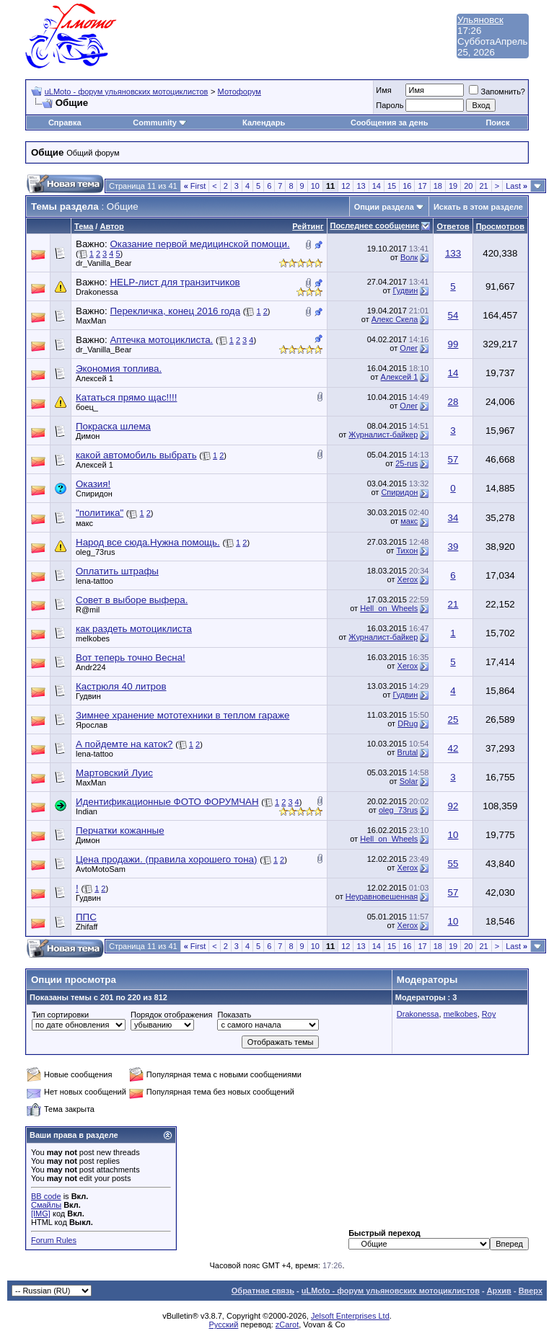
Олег (409, 348)
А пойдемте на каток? (124, 744)
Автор (111, 226)
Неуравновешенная (382, 896)
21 (483, 186)
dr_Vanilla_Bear (103, 263)
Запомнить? (497, 91)
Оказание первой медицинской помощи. (199, 244)
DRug (407, 723)
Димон (88, 436)
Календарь (263, 122)
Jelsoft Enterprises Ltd (350, 1315)
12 (345, 186)
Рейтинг (307, 226)
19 (453, 186)
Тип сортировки (60, 1014)
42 (453, 748)
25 (453, 719)
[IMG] (40, 1213)
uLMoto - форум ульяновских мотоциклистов (126, 91)
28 (453, 401)
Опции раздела (384, 206)
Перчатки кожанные (120, 830)
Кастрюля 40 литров (121, 686)
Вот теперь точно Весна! (130, 657)
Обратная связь (263, 1290)
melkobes (93, 638)
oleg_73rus (95, 552)
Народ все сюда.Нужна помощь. (148, 542)
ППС (86, 917)
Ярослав (91, 725)
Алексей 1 (94, 378)
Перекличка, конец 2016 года (175, 311)
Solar (409, 781)
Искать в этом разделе (478, 206)
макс (84, 523)
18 (438, 186)
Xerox (407, 579)
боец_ (87, 407)
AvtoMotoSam (101, 869)
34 (453, 517)
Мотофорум (239, 91)
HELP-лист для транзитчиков (174, 282)
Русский (224, 1324)
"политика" (99, 512)
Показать (234, 1014)
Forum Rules (53, 1240)
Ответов (452, 226)
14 (376, 186)
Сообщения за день (389, 122)
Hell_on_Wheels (389, 608)
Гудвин (405, 290)
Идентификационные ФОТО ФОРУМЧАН (167, 801)
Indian (86, 811)
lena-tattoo (94, 580)
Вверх (530, 1290)
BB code (46, 1196)
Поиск (497, 122)
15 (391, 186)
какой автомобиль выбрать (136, 455)
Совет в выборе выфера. (132, 599)
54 (453, 315)
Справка (65, 122)
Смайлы (46, 1205)
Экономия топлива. (119, 368)
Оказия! (93, 483)
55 (453, 863)
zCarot (287, 1324)
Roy (489, 1014)
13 (360, 186)
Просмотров (500, 226)
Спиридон (94, 493)
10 (315, 186)
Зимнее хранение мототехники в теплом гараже (182, 715)
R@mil (88, 609)
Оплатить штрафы (117, 571)
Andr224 (91, 667)
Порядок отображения (171, 1014)
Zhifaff (86, 926)
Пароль (389, 105)
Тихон (407, 550)
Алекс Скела (394, 319)
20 (468, 186)
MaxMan (91, 320)
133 (453, 253)
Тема (83, 226)
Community (160, 122)
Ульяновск (480, 19)
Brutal (407, 752)
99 (453, 344)
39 (453, 546)
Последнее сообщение (375, 225)
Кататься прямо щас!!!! (126, 397)
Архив (499, 1290)
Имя (383, 90)
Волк (409, 257)
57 (453, 459)
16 (407, 186)
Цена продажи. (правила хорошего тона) (166, 859)
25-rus (406, 463)
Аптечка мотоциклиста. (161, 339)
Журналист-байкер (383, 434)
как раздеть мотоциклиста (134, 628)
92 (453, 806)
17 (422, 186)
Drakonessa (97, 292)
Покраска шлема (113, 426)
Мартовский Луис (114, 772)
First (195, 186)
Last (516, 186)
